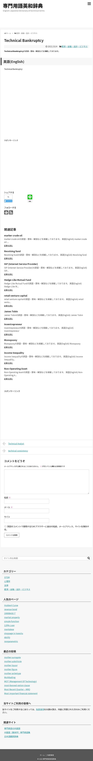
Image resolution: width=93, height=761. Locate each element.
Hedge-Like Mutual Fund (17, 279)
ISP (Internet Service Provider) (21, 264)
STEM (7, 577)
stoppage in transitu (13, 633)
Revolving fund (12, 251)
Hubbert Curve (11, 605)
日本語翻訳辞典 (11, 736)
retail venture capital (15, 295)
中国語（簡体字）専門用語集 (17, 732)
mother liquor (10, 665)
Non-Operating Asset (15, 368)
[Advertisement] (46, 22)
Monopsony (10, 340)
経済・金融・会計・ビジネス (75, 46)
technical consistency (15, 451)
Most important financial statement (20, 693)
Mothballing (9, 677)
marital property (12, 617)
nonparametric (11, 641)
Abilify (7, 637)
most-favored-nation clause (17, 685)
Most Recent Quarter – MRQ (17, 689)
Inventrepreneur (13, 324)
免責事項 (40, 709)
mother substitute (13, 661)
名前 (7, 497)
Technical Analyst (13, 444)
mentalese (9, 629)
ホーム (42, 755)
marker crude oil (13, 235)
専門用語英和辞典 (23, 5)
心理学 (7, 581)
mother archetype (12, 673)
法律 (6, 585)
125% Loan (9, 625)
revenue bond (10, 609)
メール (8, 507)
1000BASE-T (10, 613)
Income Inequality (14, 352)
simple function (11, 621)
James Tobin (11, 311)
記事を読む (8, 245)
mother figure (10, 669)
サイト (7, 516)
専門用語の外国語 (12, 728)
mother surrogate (12, 657)
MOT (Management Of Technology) (20, 681)
